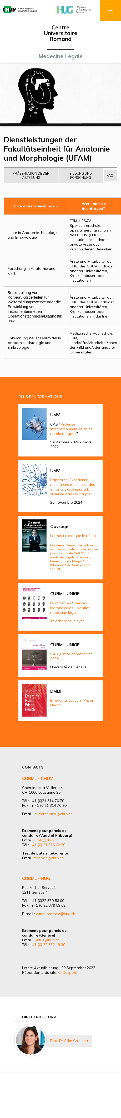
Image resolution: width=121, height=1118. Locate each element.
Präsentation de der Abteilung (31, 175)
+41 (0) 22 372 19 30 (47, 944)
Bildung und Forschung (80, 175)
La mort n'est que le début (73, 535)
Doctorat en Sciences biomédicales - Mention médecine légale (70, 608)
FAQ (110, 175)
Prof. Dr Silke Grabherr (69, 1040)
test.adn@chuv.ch (48, 858)
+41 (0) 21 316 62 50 (47, 844)
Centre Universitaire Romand (60, 33)
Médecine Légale (60, 56)
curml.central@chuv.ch (53, 813)
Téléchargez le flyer (67, 621)
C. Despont (67, 972)
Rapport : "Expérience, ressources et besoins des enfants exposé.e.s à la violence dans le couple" (72, 486)
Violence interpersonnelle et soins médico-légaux (71, 429)
